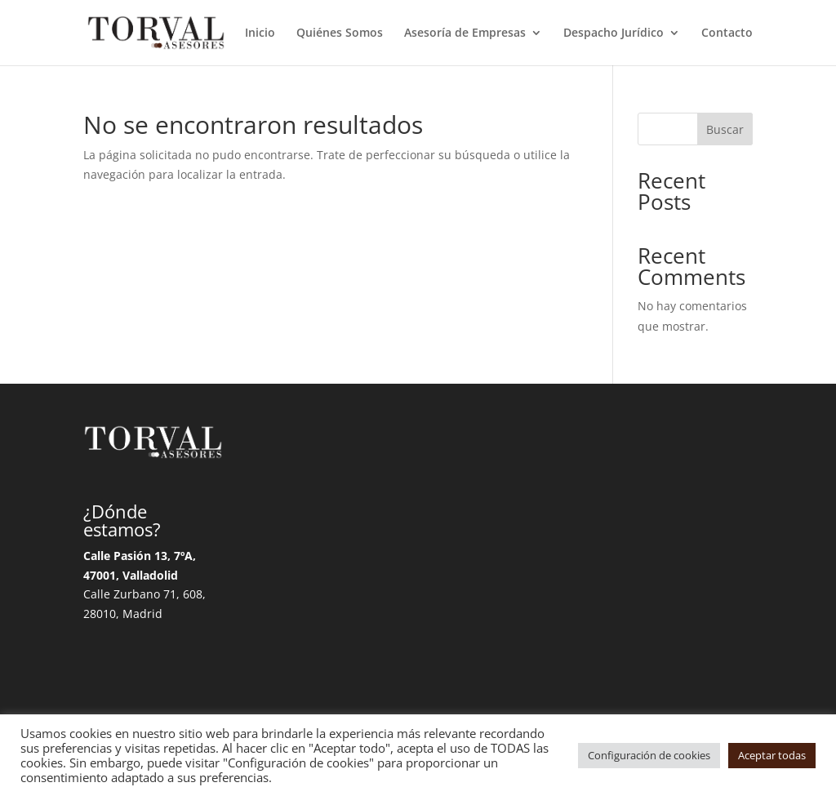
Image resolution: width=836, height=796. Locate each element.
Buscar (725, 129)
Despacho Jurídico (613, 33)
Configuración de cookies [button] (649, 755)
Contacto (727, 33)
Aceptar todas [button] (772, 755)
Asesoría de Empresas (465, 33)
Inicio (260, 33)
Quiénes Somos (339, 33)
